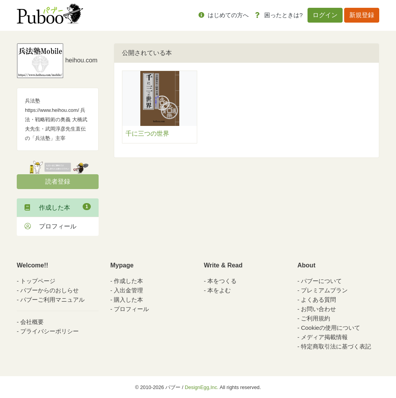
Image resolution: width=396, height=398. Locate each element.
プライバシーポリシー (49, 331)
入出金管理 (128, 290)
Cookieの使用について (330, 327)
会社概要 (32, 321)
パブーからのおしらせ (49, 290)
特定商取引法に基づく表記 (336, 346)
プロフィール (50, 226)
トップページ (37, 281)
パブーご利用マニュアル (52, 299)
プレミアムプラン (324, 290)
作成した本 (58, 207)
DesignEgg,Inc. (202, 387)
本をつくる (222, 281)
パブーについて (321, 281)
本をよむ (219, 290)
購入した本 (128, 299)
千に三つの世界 (147, 133)
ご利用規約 (315, 318)
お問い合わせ (318, 309)
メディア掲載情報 (324, 337)
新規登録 (361, 15)
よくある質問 (318, 299)
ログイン (325, 15)
